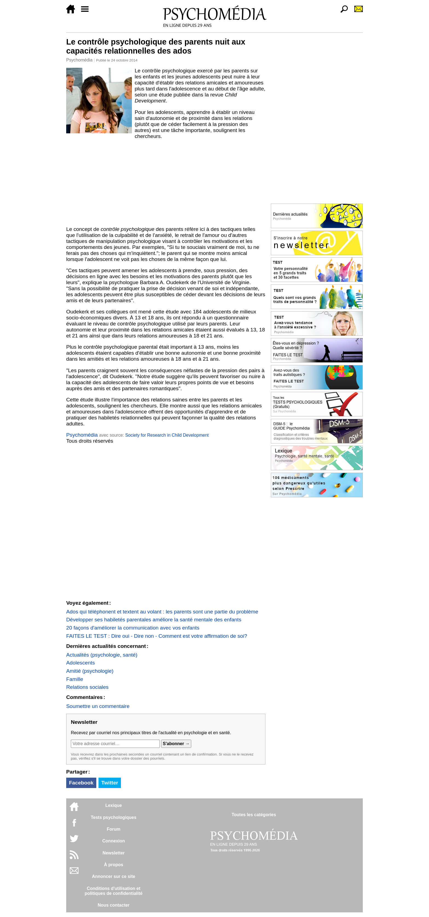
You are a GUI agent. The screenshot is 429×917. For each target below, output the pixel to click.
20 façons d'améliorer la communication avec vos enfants (132, 628)
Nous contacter (113, 905)
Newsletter (114, 853)
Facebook (81, 783)
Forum (113, 829)
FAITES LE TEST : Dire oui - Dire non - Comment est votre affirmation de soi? (156, 636)
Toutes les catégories (253, 814)
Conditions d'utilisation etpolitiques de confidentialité (114, 891)
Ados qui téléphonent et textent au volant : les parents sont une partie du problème (162, 612)
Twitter (109, 783)
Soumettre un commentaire (97, 706)
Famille (74, 679)
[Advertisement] (165, 183)
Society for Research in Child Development (167, 435)
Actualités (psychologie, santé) (101, 655)
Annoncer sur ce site (113, 876)
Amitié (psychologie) (90, 671)
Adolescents (80, 663)
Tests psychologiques (114, 817)
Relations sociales (87, 687)
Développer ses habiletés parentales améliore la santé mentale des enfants (153, 619)
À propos (113, 864)
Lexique (113, 805)
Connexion (113, 841)
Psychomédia (79, 60)
